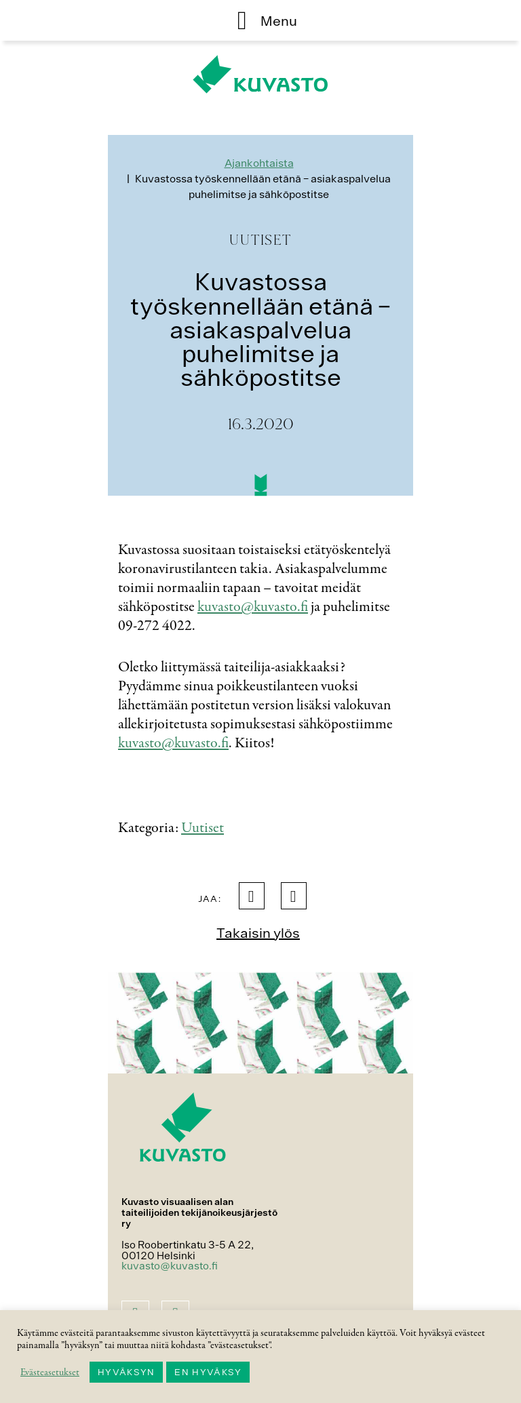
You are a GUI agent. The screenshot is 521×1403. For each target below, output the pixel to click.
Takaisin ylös (258, 933)
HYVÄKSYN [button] (126, 1372)
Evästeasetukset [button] (49, 1372)
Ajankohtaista (259, 163)
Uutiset (202, 828)
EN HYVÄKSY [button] (208, 1372)
